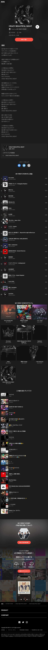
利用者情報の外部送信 (24, 630)
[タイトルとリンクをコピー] (28, 165)
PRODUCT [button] (4, 610)
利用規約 (3, 630)
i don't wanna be (39, 361)
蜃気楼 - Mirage (24, 361)
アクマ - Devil (39, 320)
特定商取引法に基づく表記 (37, 630)
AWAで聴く (24, 39)
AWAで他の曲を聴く (24, 542)
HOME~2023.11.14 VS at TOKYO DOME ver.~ (24, 342)
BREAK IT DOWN (24, 320)
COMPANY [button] (5, 615)
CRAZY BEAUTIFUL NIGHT (16, 147)
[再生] (37, 27)
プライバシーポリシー (12, 630)
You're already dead (8, 320)
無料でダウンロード (24, 571)
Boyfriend (40, 341)
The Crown (8, 341)
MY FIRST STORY (21, 29)
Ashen (8, 361)
